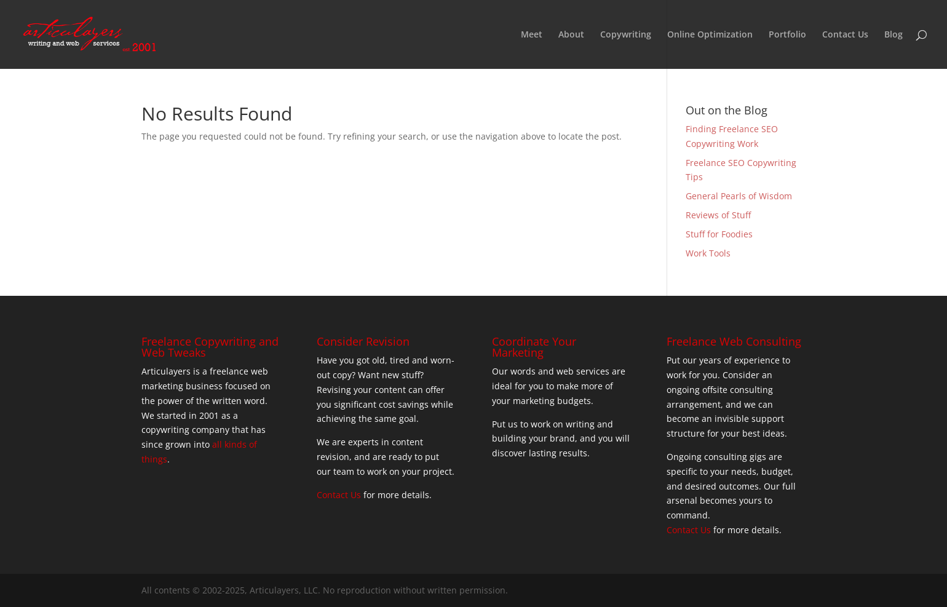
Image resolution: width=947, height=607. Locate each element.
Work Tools (708, 253)
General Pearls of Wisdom (739, 196)
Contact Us (845, 35)
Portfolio (787, 35)
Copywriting (625, 35)
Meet (531, 35)
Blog (893, 35)
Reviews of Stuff (718, 215)
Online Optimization (710, 35)
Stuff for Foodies (719, 234)
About (571, 35)
